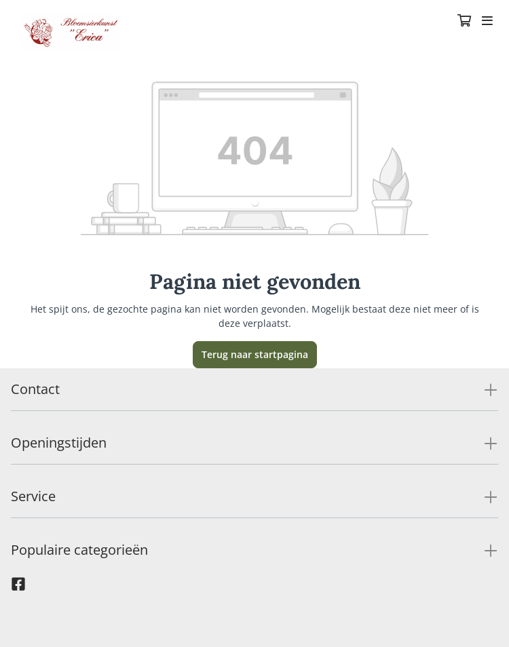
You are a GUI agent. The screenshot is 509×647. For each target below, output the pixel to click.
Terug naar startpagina (255, 354)
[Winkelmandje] (464, 21)
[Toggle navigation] (487, 21)
